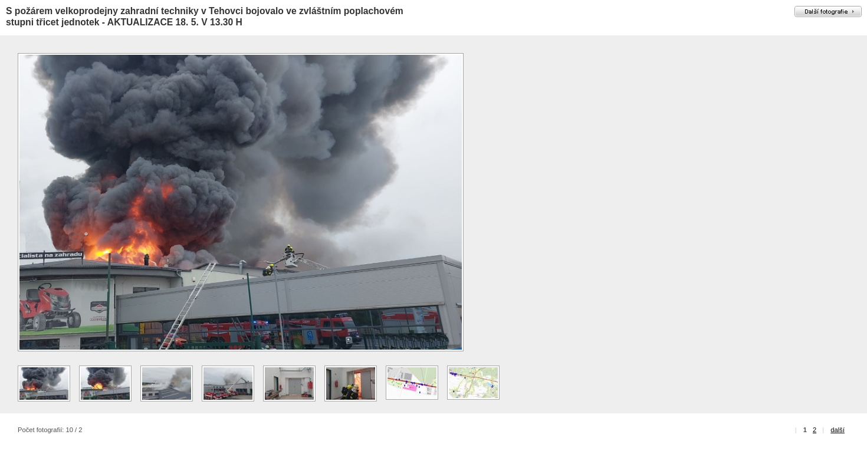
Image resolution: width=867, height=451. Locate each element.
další (837, 429)
